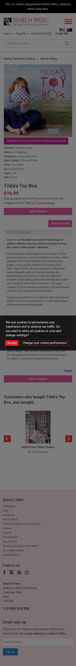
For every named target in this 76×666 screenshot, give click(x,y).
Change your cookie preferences (45, 343)
